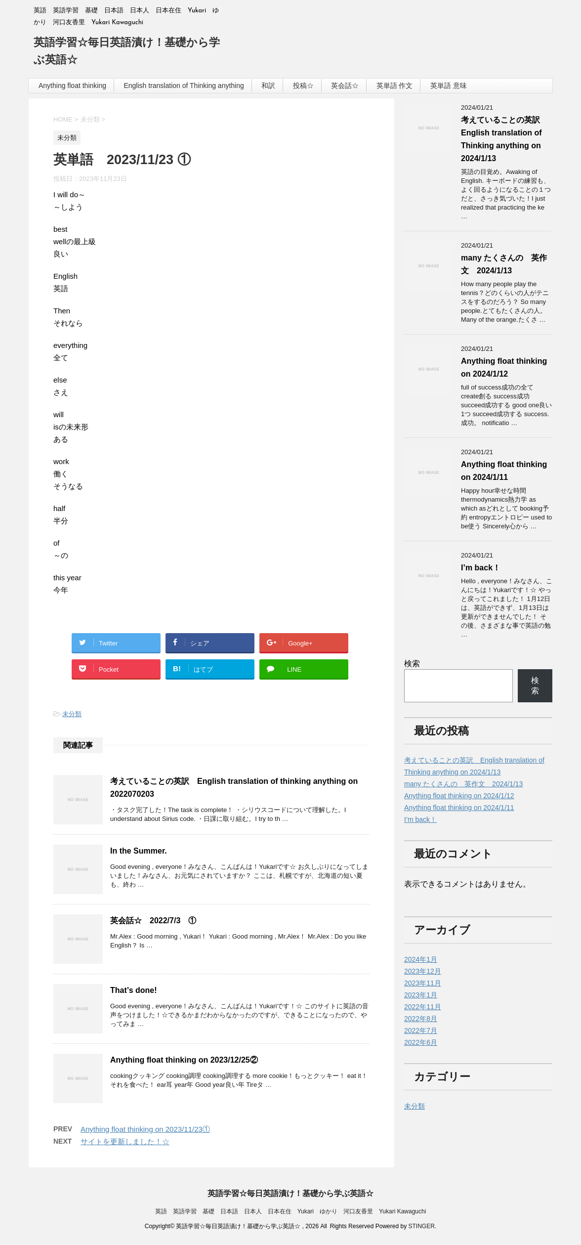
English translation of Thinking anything (184, 85)
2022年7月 (420, 1030)
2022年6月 (420, 1042)
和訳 (268, 85)
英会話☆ (345, 85)
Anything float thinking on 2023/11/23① (145, 1129)
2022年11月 (422, 1007)
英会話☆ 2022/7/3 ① (153, 920)
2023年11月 (422, 983)
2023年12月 (422, 971)
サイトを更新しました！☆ (125, 1141)
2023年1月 (420, 995)
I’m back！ (480, 567)
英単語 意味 (448, 85)
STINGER (421, 1226)
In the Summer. (138, 851)
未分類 (72, 714)
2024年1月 (420, 959)
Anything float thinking (72, 85)
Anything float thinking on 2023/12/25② (184, 1060)
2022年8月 (420, 1019)
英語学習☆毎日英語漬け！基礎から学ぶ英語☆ (291, 1193)
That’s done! (133, 990)
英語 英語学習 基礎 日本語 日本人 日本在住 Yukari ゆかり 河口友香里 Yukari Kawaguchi (290, 1211)
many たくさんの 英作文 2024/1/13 (463, 784)
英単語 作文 (394, 85)
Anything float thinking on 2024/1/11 (459, 808)
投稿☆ (303, 85)
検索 (412, 663)
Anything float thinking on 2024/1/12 (459, 796)
